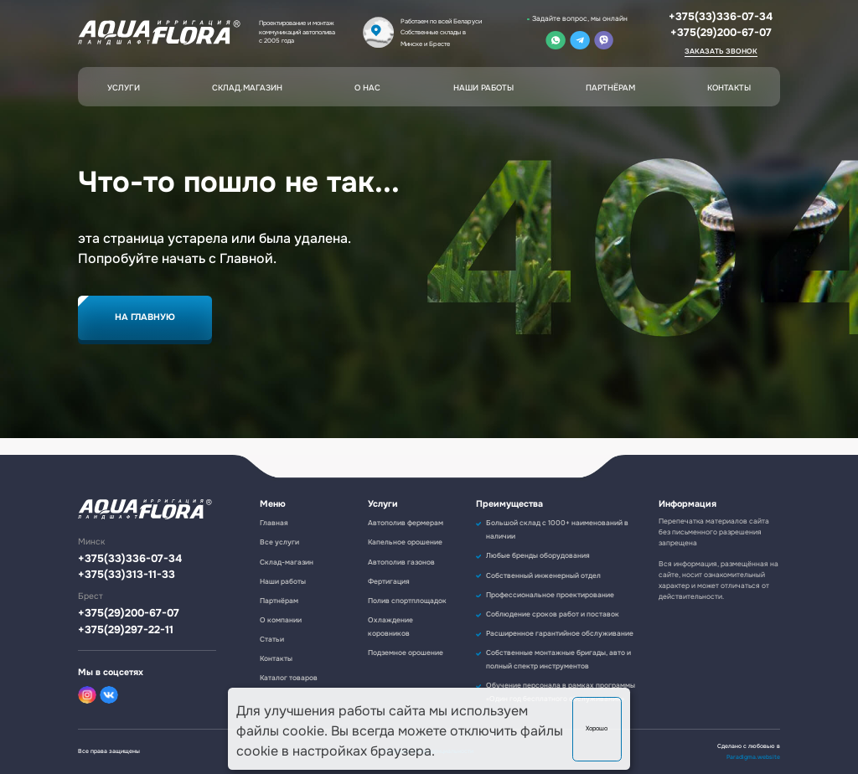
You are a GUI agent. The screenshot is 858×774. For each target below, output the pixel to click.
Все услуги (279, 542)
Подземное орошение (405, 653)
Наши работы (483, 88)
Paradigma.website (753, 757)
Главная (274, 523)
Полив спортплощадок (407, 601)
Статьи (272, 639)
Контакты (729, 88)
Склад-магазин (286, 562)
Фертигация (389, 581)
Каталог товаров (289, 678)
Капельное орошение (405, 542)
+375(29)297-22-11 (125, 630)
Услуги (123, 88)
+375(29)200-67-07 (721, 32)
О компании (281, 620)
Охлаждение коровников (390, 627)
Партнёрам (610, 88)
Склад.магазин (247, 88)
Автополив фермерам (405, 523)
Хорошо (596, 728)
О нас (367, 88)
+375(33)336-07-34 (721, 16)
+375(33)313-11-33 (126, 575)
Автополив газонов (401, 562)
